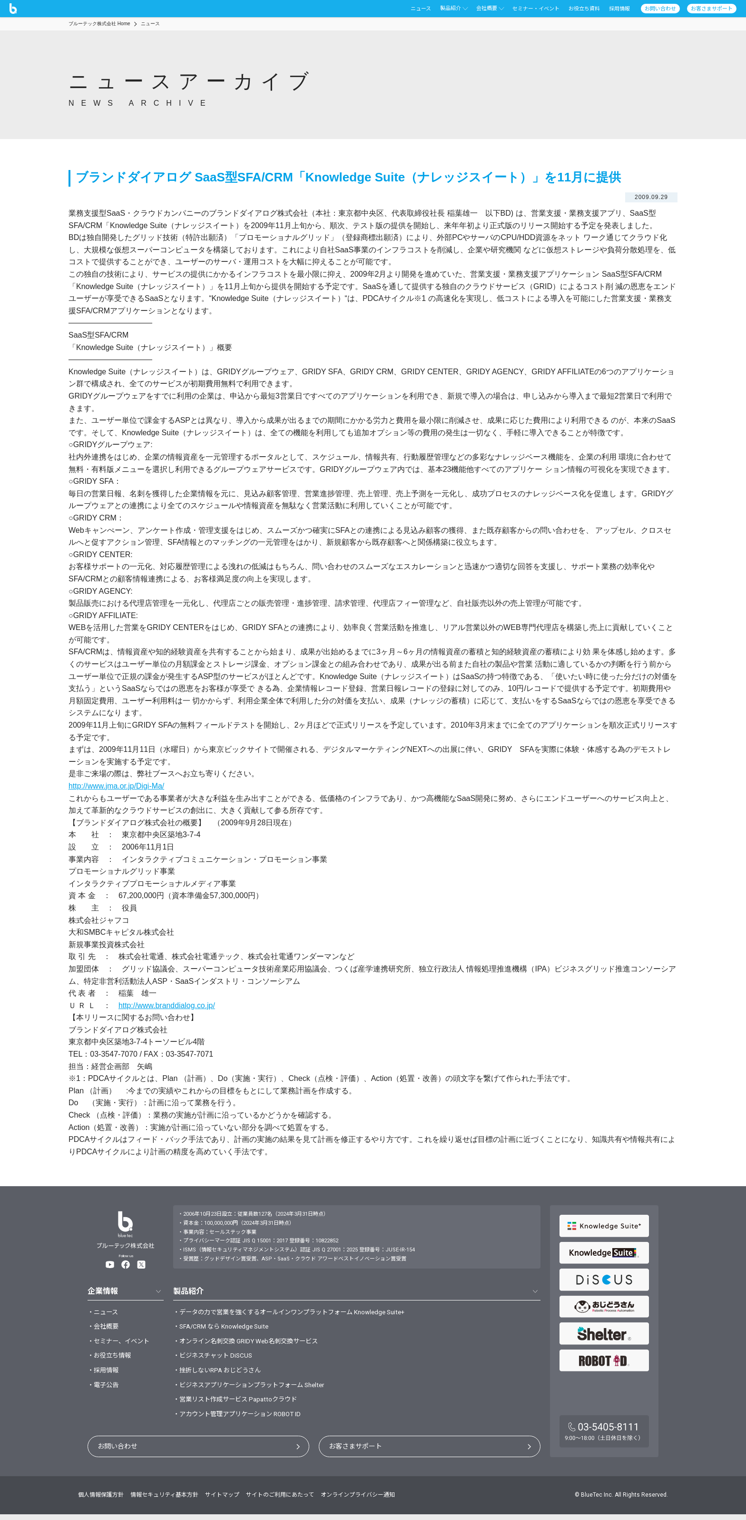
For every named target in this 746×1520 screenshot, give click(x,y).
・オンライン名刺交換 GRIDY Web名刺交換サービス (250, 1343)
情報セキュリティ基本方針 (164, 1500)
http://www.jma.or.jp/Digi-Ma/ (117, 786)
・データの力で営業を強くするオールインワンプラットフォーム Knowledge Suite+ (297, 1312)
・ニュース (104, 1312)
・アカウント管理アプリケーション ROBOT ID (242, 1420)
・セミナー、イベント (121, 1343)
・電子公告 (104, 1389)
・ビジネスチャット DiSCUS (215, 1358)
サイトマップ (222, 1500)
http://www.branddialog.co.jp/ (167, 1005)
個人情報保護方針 (101, 1500)
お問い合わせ (117, 1452)
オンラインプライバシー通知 (358, 1500)
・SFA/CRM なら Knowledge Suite (224, 1328)
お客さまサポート (355, 1452)
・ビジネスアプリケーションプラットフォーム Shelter (254, 1389)
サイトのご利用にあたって (280, 1500)
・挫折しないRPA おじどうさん (220, 1374)
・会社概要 (104, 1328)
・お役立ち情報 (111, 1358)
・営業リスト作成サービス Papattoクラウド (239, 1405)
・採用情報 (104, 1374)
